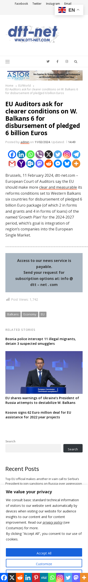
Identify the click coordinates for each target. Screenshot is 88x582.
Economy (29, 314)
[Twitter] (58, 154)
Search (10, 441)
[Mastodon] (39, 163)
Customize (44, 564)
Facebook (21, 4)
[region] (44, 533)
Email (67, 4)
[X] (49, 154)
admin (24, 142)
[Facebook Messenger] (58, 163)
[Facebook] (12, 154)
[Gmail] (12, 163)
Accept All (44, 553)
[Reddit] (49, 163)
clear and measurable (58, 187)
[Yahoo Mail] (21, 163)
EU (43, 314)
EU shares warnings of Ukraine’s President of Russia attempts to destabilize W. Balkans (42, 400)
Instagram (53, 4)
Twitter (37, 4)
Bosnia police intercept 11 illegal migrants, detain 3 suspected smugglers (40, 341)
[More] (76, 163)
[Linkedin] (21, 154)
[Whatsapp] (30, 154)
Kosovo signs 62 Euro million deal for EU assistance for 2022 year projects (38, 414)
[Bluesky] (67, 163)
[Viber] (39, 154)
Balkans (13, 314)
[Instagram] (67, 154)
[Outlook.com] (30, 163)
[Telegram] (76, 154)
